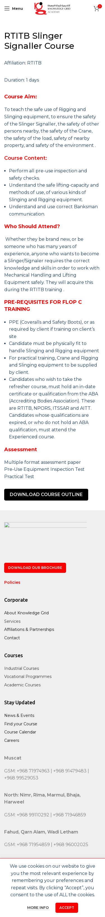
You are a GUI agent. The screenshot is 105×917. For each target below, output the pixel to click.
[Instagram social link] (52, 870)
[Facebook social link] (25, 870)
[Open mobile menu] (13, 8)
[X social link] (38, 870)
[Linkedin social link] (65, 870)
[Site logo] (52, 8)
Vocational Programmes (28, 676)
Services (12, 621)
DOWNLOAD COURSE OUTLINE (46, 494)
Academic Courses (22, 684)
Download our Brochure (35, 568)
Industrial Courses (21, 668)
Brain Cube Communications (65, 906)
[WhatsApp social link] (78, 870)
